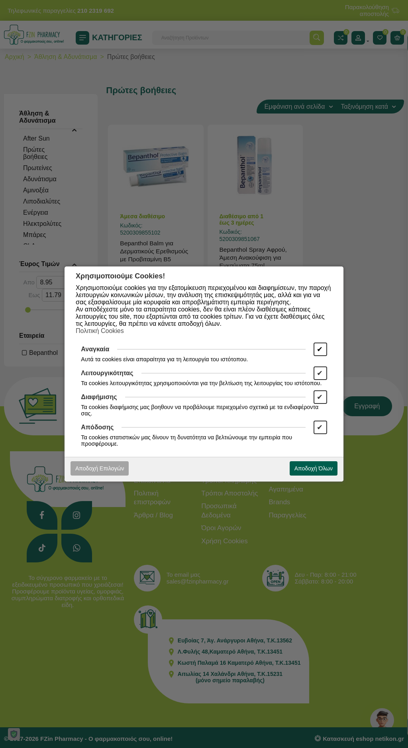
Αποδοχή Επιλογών (99, 468)
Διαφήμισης (99, 397)
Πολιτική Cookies (100, 330)
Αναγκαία (95, 349)
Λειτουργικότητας (107, 373)
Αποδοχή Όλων (313, 468)
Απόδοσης (97, 427)
